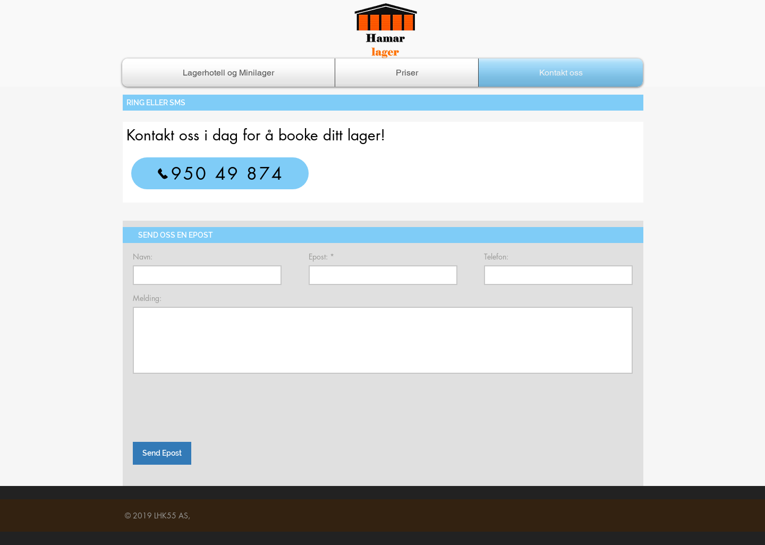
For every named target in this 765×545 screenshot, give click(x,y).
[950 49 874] (220, 173)
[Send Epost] (162, 453)
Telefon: (496, 257)
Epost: (318, 257)
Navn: (142, 257)
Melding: (147, 298)
